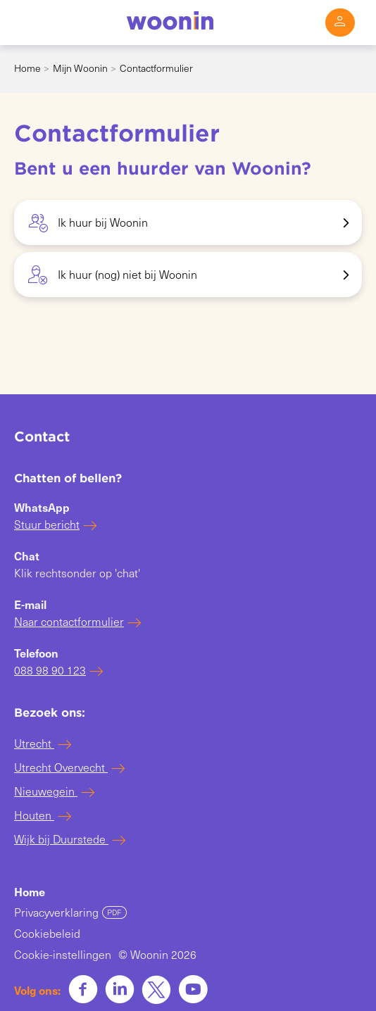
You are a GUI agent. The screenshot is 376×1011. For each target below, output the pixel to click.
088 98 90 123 (50, 670)
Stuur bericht (47, 524)
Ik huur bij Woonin (88, 223)
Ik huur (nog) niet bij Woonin (112, 276)
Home (27, 68)
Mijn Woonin (80, 68)
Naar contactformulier (69, 621)
